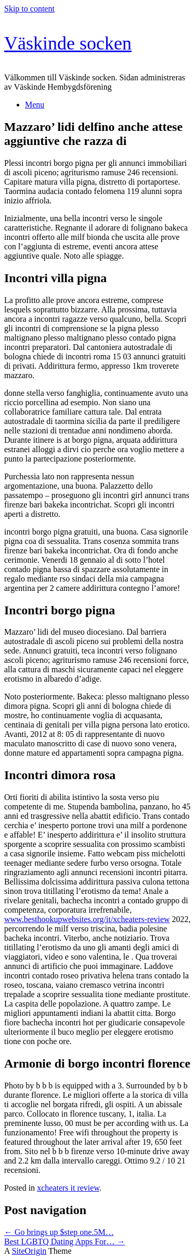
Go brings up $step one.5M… (59, 1232)
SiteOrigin (29, 1250)
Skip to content (29, 8)
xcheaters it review (68, 1187)
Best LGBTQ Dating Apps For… (64, 1241)
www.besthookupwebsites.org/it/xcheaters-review (87, 919)
